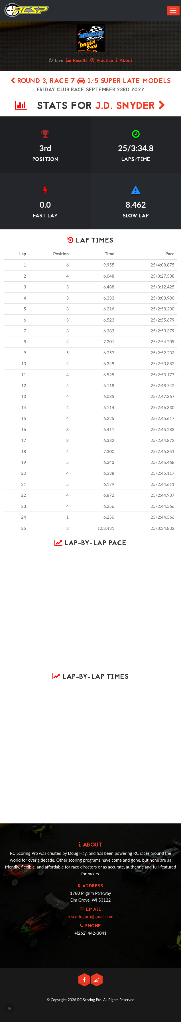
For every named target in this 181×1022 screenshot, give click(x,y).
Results (77, 60)
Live (56, 60)
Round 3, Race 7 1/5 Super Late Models (90, 81)
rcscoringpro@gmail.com (90, 916)
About (124, 60)
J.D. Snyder (130, 106)
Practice (101, 60)
